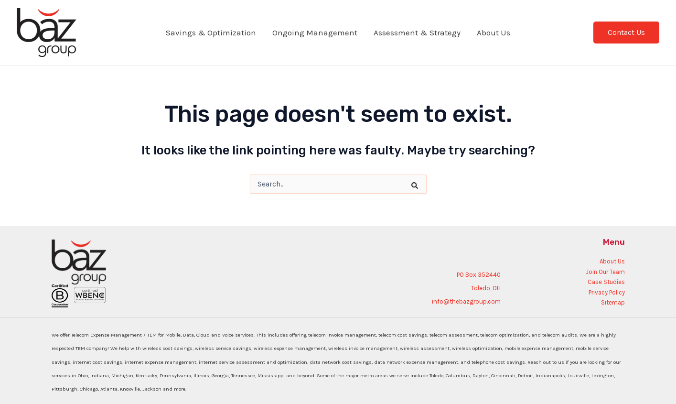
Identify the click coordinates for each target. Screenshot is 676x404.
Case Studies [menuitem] (606, 281)
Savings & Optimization (211, 32)
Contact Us (626, 32)
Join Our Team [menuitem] (605, 271)
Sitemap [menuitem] (613, 302)
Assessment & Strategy (417, 32)
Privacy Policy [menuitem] (607, 292)
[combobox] (338, 184)
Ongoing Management (314, 32)
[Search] (407, 179)
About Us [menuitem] (612, 261)
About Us (493, 32)
